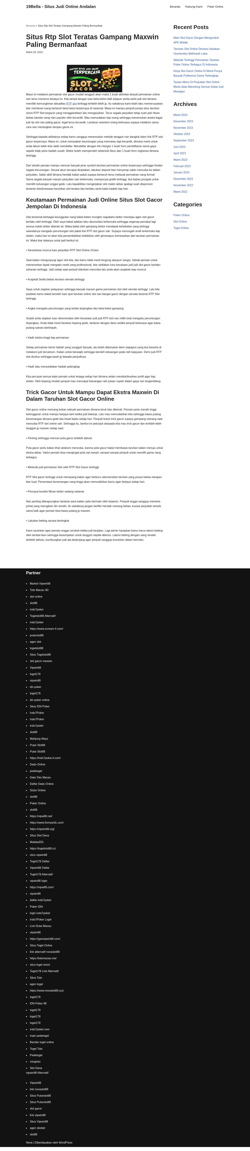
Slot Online (180, 223)
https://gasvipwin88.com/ (45, 942)
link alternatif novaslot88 (45, 955)
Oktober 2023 (181, 135)
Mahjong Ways (39, 742)
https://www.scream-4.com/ (46, 632)
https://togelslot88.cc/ (43, 852)
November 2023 (183, 128)
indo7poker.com (39, 1033)
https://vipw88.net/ (41, 820)
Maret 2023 (180, 160)
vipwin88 (35, 684)
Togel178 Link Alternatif (44, 975)
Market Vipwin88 (40, 587)
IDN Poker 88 (38, 1007)
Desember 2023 (183, 122)
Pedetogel (36, 1059)
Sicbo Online (38, 794)
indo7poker (37, 613)
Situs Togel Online (41, 949)
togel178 (35, 677)
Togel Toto (36, 1052)
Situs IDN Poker (40, 710)
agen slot (35, 645)
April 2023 (179, 154)
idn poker (35, 690)
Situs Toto (36, 981)
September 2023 (183, 141)
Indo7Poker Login (41, 923)
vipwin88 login (38, 884)
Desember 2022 (183, 180)
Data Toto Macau (40, 781)
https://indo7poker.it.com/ (45, 762)
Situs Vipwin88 (39, 1125)
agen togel (36, 987)
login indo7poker (40, 916)
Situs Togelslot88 (40, 658)
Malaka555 (36, 845)
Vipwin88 (35, 671)
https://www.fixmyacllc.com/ (47, 826)
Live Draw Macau (40, 929)
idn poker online (39, 703)
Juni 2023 (179, 148)
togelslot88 (36, 652)
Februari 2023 (182, 167)
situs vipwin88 (38, 858)
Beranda (175, 6)
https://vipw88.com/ (42, 891)
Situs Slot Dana (39, 839)
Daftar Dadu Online (42, 787)
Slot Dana (36, 1072)
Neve (29, 1146)
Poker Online (215, 6)
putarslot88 (37, 639)
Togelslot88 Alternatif (43, 619)
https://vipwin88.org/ (42, 833)
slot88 (33, 606)
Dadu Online (37, 768)
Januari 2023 (181, 173)
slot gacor (36, 1112)
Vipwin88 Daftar (39, 871)
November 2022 (183, 186)
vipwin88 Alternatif (37, 1076)
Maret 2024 (180, 115)
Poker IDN (36, 910)
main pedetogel (39, 1039)
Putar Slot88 (37, 748)
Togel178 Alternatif (41, 878)
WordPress (65, 1146)
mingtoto (35, 1065)
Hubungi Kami (193, 6)
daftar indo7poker (41, 904)
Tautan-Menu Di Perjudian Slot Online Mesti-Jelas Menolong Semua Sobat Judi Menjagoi (198, 87)
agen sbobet (37, 1131)
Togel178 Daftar (39, 865)
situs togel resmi (40, 968)
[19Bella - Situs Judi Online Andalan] (61, 6)
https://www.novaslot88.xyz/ (47, 994)
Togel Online (181, 229)
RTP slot (72, 103)
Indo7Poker (37, 716)
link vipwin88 (38, 1118)
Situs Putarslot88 (40, 1099)
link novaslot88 (39, 1093)
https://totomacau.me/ (43, 962)
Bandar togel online (42, 1046)
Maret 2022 (180, 193)
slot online (36, 600)
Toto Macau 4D (39, 594)
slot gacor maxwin (41, 665)
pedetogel (36, 774)
